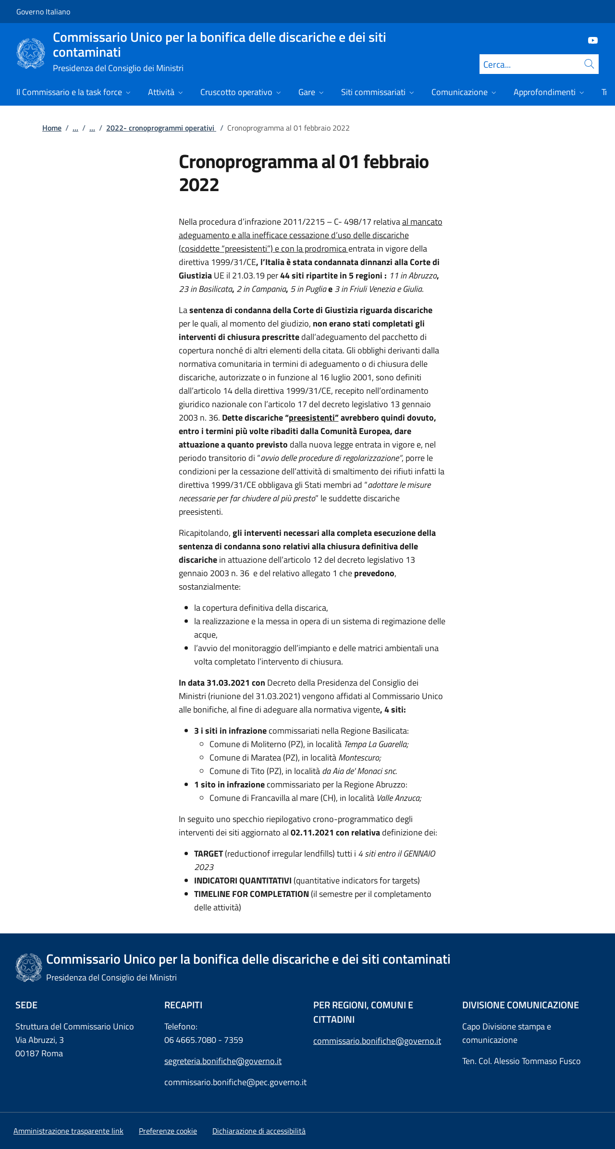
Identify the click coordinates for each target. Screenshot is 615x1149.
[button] (168, 1131)
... (75, 127)
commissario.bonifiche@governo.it (377, 1040)
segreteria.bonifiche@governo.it (223, 1060)
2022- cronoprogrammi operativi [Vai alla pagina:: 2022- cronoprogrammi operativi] (161, 127)
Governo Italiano (43, 11)
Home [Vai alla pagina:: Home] (52, 127)
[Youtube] (589, 39)
